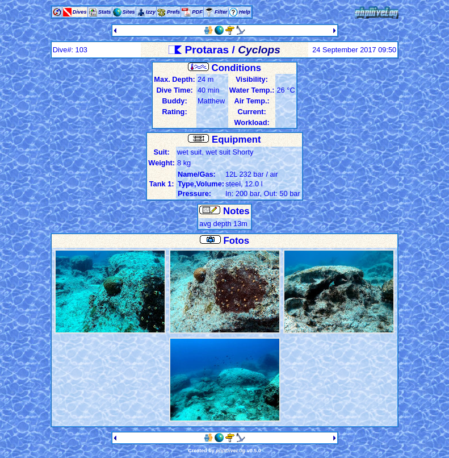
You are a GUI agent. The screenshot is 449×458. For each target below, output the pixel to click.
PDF (197, 12)
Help (244, 12)
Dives (80, 12)
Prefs (173, 12)
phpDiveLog (230, 450)
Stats (104, 12)
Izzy (151, 12)
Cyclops (259, 50)
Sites (129, 12)
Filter (221, 12)
